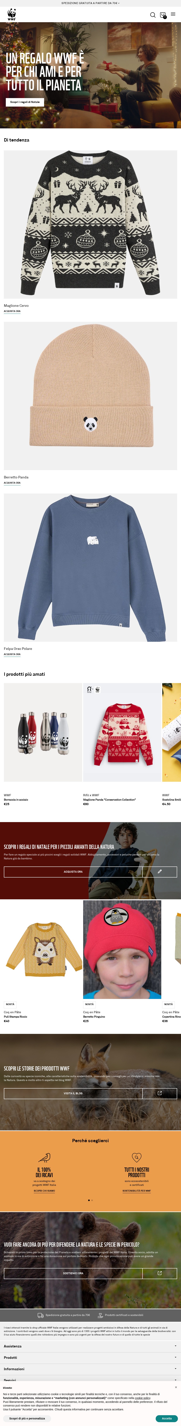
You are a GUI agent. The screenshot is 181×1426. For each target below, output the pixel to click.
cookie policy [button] (142, 1398)
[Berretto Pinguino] (122, 959)
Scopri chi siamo (44, 1191)
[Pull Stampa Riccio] (43, 959)
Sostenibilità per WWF (137, 1191)
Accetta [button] (167, 1418)
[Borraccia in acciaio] (43, 742)
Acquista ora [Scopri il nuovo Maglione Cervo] (12, 311)
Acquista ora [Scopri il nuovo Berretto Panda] (12, 483)
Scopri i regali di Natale (25, 102)
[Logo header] (22, 14)
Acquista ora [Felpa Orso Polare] (12, 654)
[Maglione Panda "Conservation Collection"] (122, 742)
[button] (176, 1387)
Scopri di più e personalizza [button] (27, 1418)
